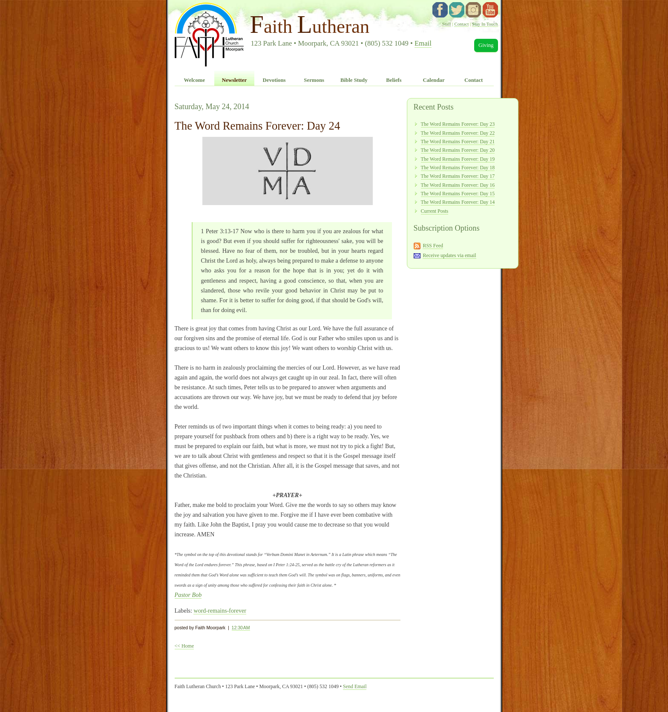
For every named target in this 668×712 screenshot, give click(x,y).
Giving (486, 45)
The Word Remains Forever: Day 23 (458, 124)
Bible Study (354, 80)
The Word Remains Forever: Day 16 (458, 185)
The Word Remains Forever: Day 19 (458, 159)
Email (423, 43)
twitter (456, 9)
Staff (446, 23)
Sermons (314, 80)
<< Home (184, 646)
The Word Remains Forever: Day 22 (458, 133)
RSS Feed (433, 246)
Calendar (433, 80)
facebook (440, 9)
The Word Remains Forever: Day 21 (458, 142)
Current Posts (435, 211)
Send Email (354, 686)
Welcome (194, 80)
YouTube (490, 9)
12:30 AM (241, 627)
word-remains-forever (219, 610)
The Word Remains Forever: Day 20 (458, 150)
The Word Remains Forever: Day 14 (458, 202)
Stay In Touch (485, 23)
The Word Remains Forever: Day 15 (458, 194)
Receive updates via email (449, 255)
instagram (473, 9)
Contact (461, 23)
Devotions (274, 80)
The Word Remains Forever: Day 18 (458, 168)
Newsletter (234, 80)
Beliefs (393, 80)
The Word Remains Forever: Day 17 (458, 176)
